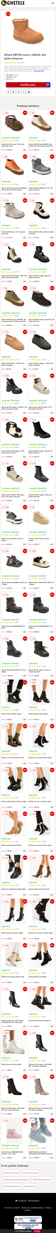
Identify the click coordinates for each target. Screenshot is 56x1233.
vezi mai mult (39, 71)
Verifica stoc (35, 84)
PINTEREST (34, 1201)
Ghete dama (29, 1186)
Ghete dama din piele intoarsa (16, 1179)
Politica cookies (25, 1231)
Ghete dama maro (11, 1173)
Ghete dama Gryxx (30, 1173)
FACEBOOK (21, 1201)
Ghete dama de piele (41, 1179)
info (24, 150)
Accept (37, 1231)
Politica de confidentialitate (32, 1208)
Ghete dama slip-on (12, 1186)
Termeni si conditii (12, 1208)
